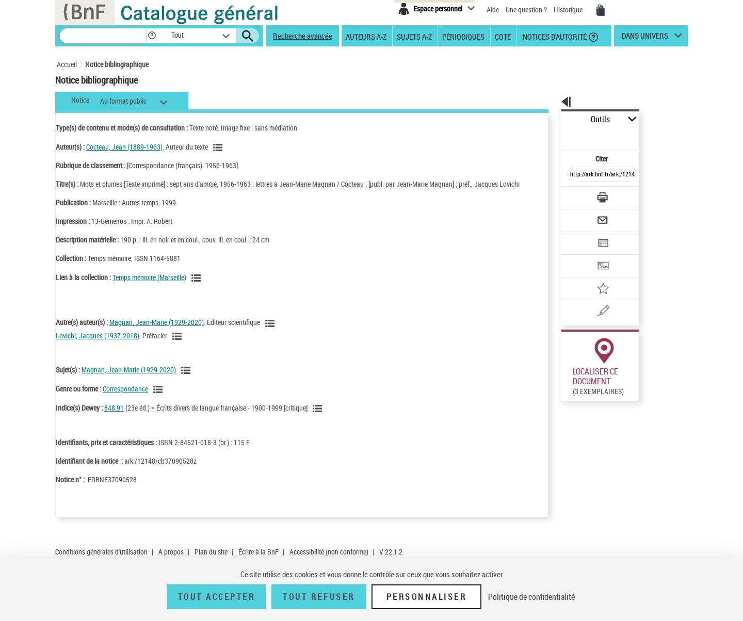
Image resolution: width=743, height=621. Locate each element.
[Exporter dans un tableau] (581, 215)
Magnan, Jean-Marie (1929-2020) (156, 332)
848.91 (114, 418)
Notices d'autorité (554, 36)
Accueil (67, 64)
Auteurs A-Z (366, 36)
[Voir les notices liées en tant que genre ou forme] (159, 400)
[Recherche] (103, 35)
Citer (557, 136)
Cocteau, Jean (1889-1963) (124, 147)
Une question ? (526, 9)
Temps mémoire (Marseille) (149, 287)
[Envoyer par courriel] (573, 195)
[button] (151, 35)
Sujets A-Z (414, 36)
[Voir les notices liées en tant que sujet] (187, 380)
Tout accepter (216, 596)
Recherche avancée (302, 35)
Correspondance (125, 399)
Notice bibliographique (117, 64)
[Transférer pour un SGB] (578, 235)
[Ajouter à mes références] (580, 255)
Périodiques (463, 36)
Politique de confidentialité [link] (531, 596)
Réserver (569, 546)
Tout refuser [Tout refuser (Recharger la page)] (318, 596)
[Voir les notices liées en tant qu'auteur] (219, 147)
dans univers (645, 38)
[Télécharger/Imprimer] (575, 175)
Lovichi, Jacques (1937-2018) (97, 346)
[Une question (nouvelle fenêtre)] (594, 275)
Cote (503, 36)
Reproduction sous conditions (641, 405)
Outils (549, 119)
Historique (569, 9)
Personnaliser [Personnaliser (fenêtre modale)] (426, 596)
